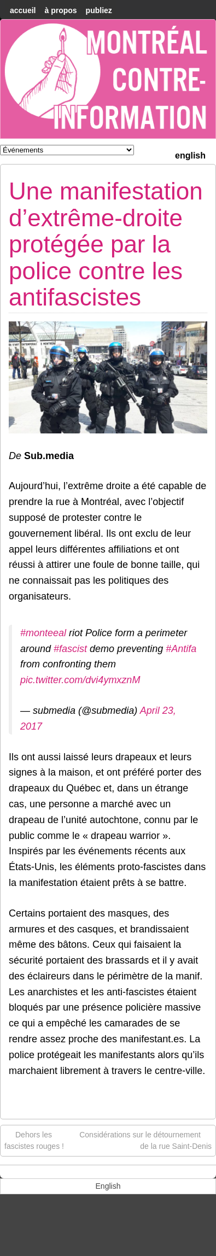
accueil (23, 10)
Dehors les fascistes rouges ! (34, 1140)
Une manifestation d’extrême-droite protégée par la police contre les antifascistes (106, 244)
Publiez (99, 10)
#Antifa (181, 648)
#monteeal (43, 632)
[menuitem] (190, 154)
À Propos (60, 10)
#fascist (70, 648)
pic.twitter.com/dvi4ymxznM (80, 679)
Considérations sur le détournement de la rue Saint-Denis (145, 1140)
